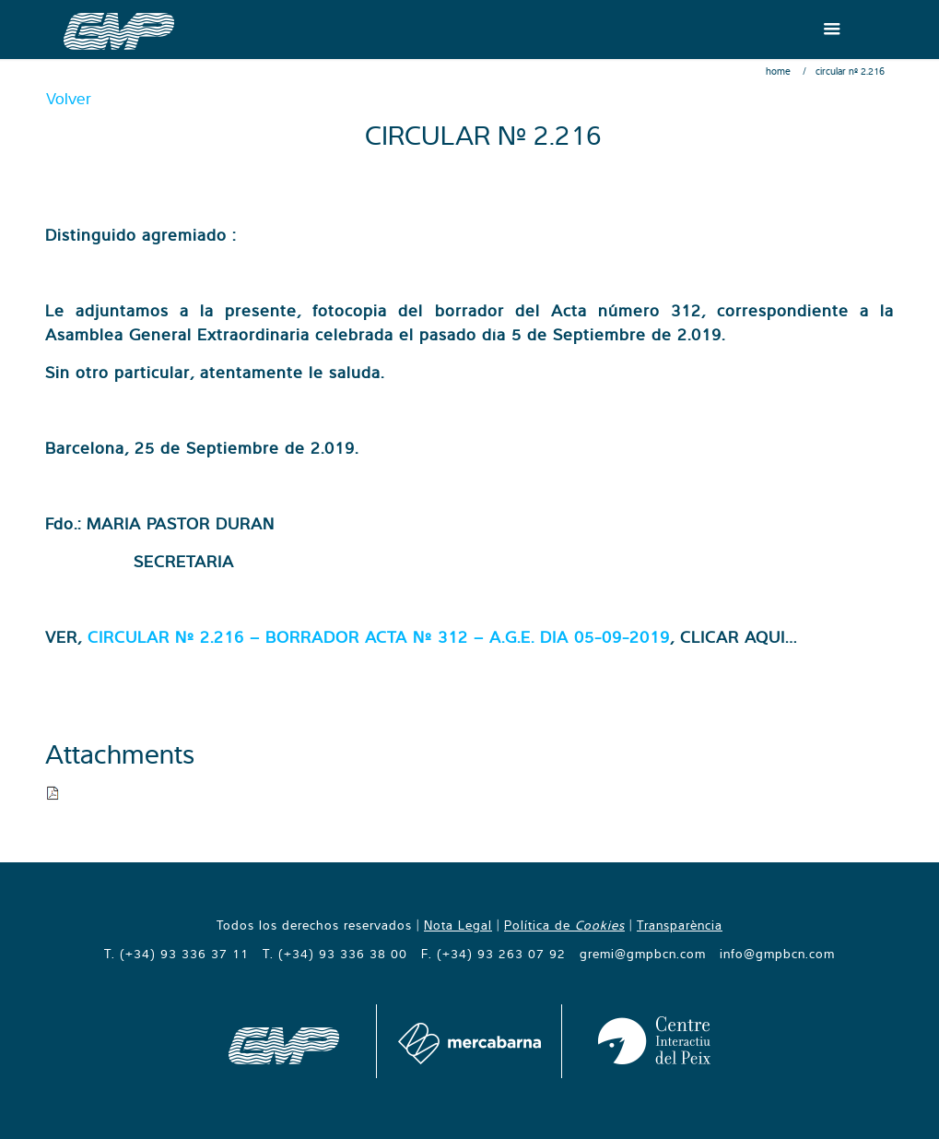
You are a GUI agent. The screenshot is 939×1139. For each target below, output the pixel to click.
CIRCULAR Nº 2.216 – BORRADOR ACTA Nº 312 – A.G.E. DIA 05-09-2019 (379, 636)
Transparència (679, 925)
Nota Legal (458, 925)
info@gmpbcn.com (777, 953)
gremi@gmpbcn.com (643, 953)
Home (778, 71)
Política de (564, 925)
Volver (68, 98)
